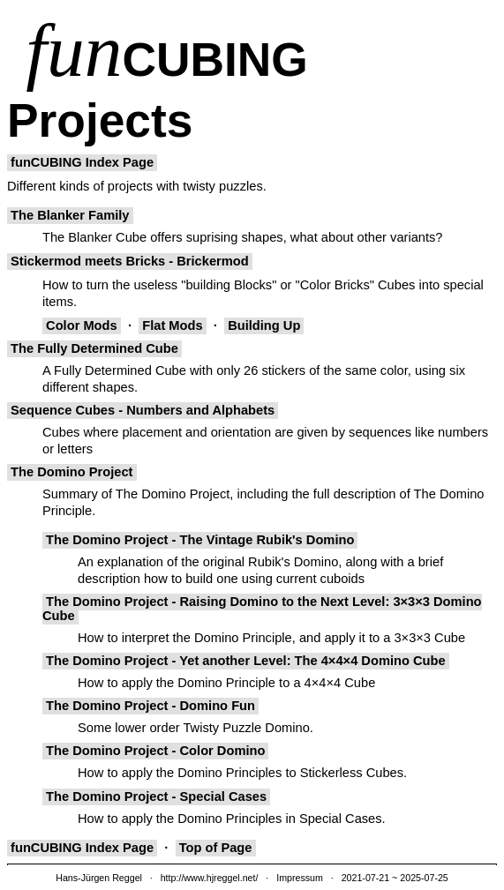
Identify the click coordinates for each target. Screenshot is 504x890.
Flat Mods (173, 325)
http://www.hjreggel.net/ (210, 877)
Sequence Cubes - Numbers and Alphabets (142, 410)
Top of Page (216, 848)
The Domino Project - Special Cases (156, 796)
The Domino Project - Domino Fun (150, 706)
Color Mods (81, 325)
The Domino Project (72, 472)
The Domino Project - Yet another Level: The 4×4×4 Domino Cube (245, 661)
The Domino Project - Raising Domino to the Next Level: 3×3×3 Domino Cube (262, 609)
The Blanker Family (70, 215)
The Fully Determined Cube (94, 348)
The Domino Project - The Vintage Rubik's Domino (199, 540)
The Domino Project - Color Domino (155, 751)
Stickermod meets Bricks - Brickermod (129, 261)
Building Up (264, 325)
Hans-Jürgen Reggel (99, 877)
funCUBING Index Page (82, 162)
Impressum (299, 877)
